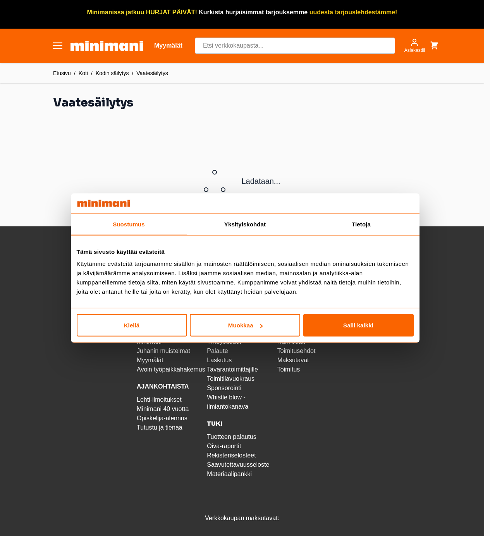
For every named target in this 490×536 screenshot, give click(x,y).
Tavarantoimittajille (232, 369)
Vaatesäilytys (152, 73)
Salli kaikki (358, 325)
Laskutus (219, 360)
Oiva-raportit (224, 446)
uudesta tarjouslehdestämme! (353, 12)
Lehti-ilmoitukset (159, 399)
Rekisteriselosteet (231, 455)
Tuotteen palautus (232, 436)
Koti (83, 73)
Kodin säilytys (112, 73)
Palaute (217, 351)
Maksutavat (293, 360)
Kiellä (132, 325)
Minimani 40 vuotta (163, 409)
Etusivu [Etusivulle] (62, 73)
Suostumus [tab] (129, 224)
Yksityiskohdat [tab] (245, 224)
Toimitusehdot (296, 351)
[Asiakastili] (414, 45)
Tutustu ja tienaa (159, 427)
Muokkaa (245, 325)
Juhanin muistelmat (163, 351)
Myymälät (150, 360)
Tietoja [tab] (361, 224)
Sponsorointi (224, 388)
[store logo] (106, 46)
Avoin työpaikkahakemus (171, 369)
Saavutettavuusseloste (238, 464)
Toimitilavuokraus (230, 378)
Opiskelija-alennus (162, 418)
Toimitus (288, 369)
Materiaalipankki (229, 474)
